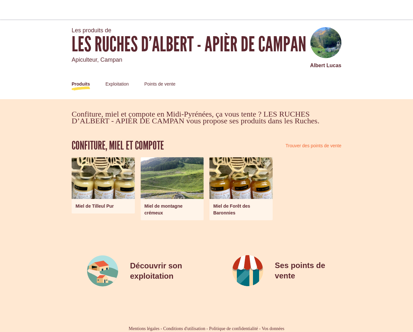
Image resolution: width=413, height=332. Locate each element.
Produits (81, 84)
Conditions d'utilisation (184, 328)
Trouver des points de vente (313, 145)
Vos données (273, 328)
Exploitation (117, 84)
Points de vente (160, 84)
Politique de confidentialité (233, 328)
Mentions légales (144, 328)
